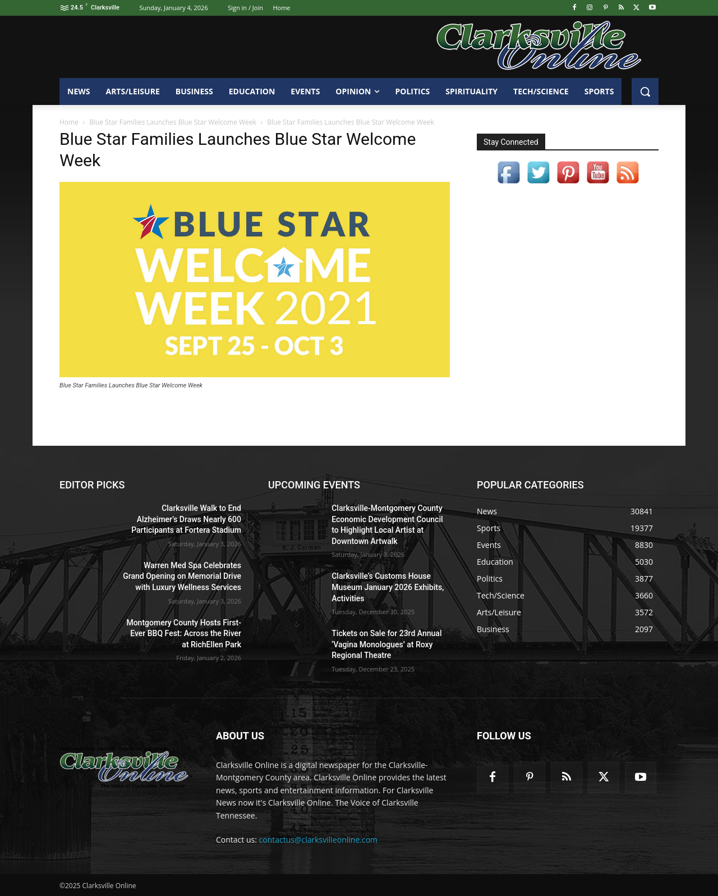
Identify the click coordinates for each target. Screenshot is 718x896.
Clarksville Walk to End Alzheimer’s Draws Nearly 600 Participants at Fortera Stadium (186, 519)
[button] (645, 91)
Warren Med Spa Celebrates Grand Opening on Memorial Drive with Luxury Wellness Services (182, 576)
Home (69, 122)
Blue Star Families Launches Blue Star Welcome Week (172, 122)
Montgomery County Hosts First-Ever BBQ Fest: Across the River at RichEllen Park (183, 633)
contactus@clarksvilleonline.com (318, 839)
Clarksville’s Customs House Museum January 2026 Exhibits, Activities (388, 587)
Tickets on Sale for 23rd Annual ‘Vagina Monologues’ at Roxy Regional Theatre (386, 644)
